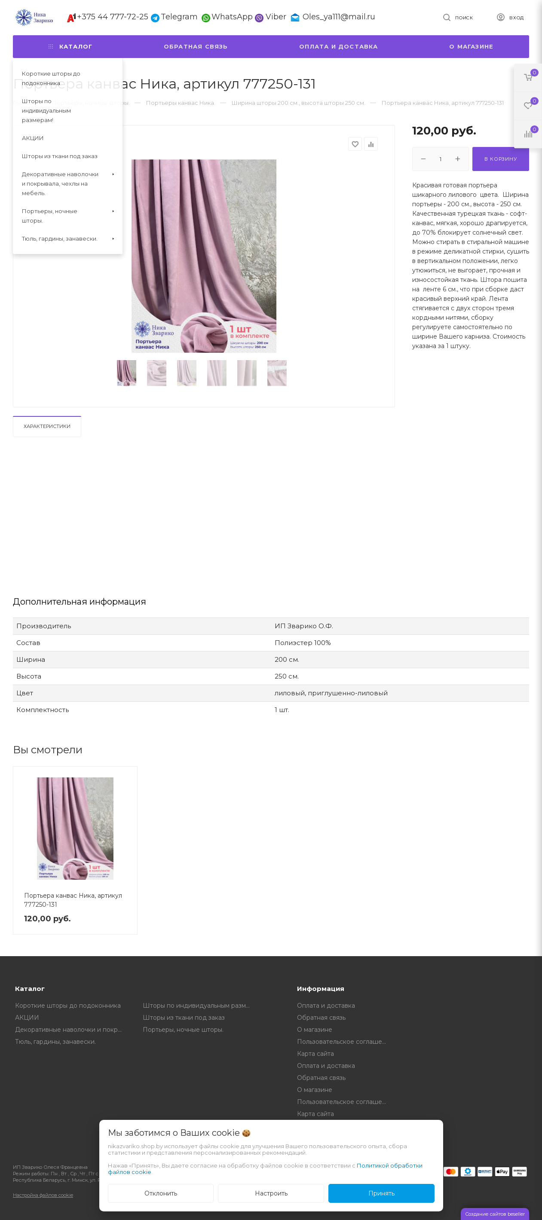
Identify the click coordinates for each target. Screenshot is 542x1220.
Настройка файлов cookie (43, 1195)
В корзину (500, 159)
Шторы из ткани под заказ (184, 1017)
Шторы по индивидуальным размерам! (200, 1005)
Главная (24, 102)
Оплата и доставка (338, 46)
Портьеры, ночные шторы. (183, 1029)
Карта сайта (315, 1054)
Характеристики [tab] (47, 426)
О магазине (471, 46)
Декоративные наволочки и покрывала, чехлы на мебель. (72, 1029)
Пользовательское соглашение (344, 1042)
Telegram (179, 16)
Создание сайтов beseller (495, 1214)
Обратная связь (196, 46)
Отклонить (160, 1193)
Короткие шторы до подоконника (68, 1005)
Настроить (271, 1193)
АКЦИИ (27, 1017)
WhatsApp (232, 16)
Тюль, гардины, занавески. (55, 1042)
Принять (381, 1193)
